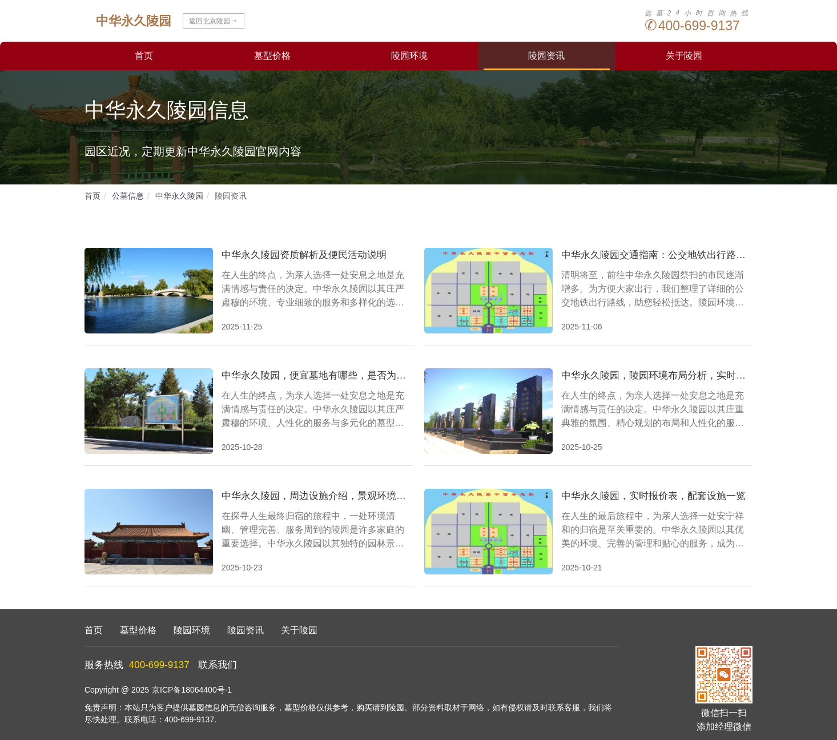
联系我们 (217, 664)
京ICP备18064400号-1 (192, 689)
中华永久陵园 (179, 195)
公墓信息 (128, 195)
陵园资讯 (546, 56)
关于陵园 (684, 56)
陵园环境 (409, 56)
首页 (144, 56)
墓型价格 (272, 56)
